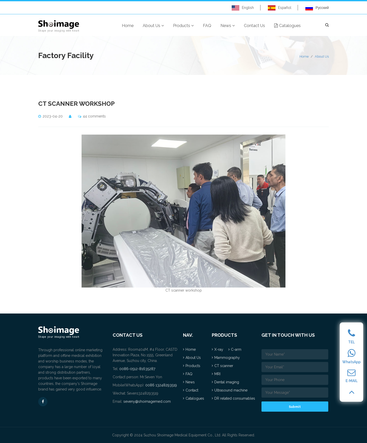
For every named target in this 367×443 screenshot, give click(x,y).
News (227, 25)
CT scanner (223, 366)
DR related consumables (234, 398)
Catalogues (287, 25)
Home (128, 25)
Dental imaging (226, 382)
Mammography (227, 358)
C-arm (236, 349)
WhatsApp (351, 356)
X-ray (218, 349)
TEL (351, 336)
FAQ (207, 25)
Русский (317, 8)
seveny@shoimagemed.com (147, 401)
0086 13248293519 (161, 385)
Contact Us (254, 25)
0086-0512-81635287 (137, 369)
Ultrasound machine (230, 390)
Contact (192, 390)
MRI (217, 374)
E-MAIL (351, 376)
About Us (153, 25)
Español (279, 8)
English (243, 8)
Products (183, 25)
